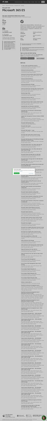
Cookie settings (31, 173)
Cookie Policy (20, 171)
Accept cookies (16, 173)
